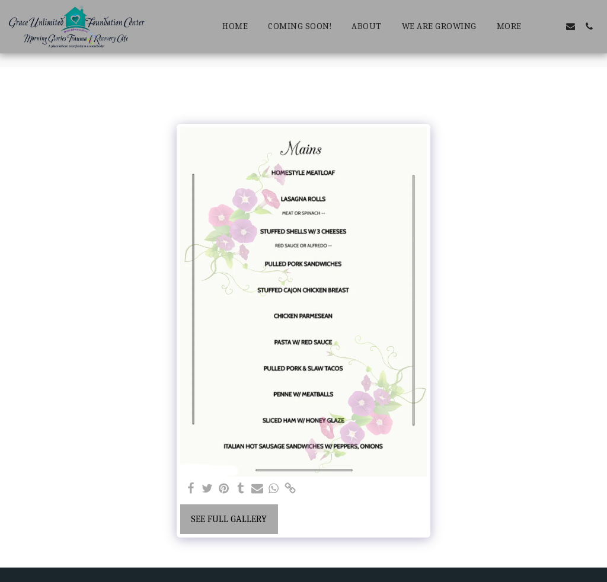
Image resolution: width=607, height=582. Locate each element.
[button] (552, 26)
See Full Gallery (229, 519)
